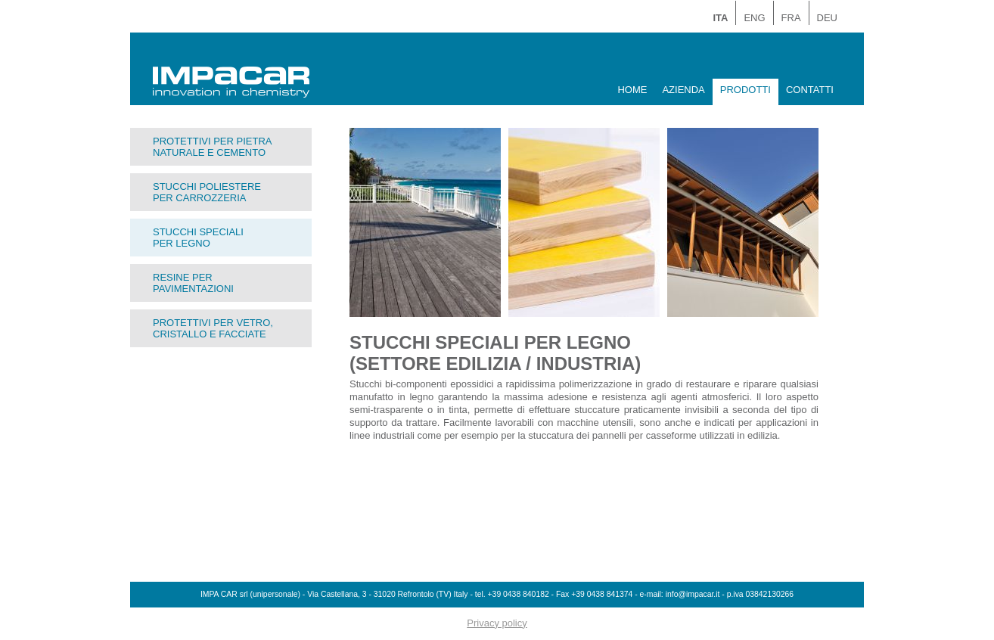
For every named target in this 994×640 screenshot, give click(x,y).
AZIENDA (683, 89)
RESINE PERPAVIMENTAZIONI (193, 283)
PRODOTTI (745, 89)
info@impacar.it (693, 594)
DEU (827, 17)
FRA (791, 17)
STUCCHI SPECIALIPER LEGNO (198, 237)
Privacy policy (497, 623)
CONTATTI (810, 89)
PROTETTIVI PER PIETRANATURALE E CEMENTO (212, 146)
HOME (632, 89)
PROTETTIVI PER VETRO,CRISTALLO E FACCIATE (213, 328)
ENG (754, 17)
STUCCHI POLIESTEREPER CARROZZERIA (207, 192)
